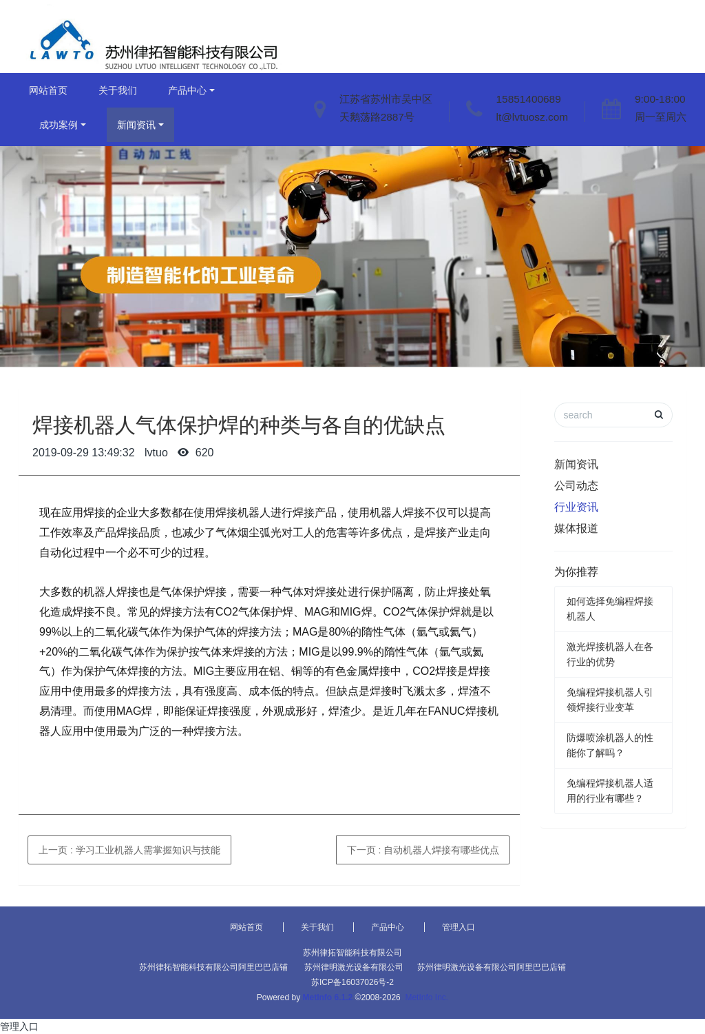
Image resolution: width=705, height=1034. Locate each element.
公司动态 (576, 485)
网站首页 (48, 90)
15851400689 (528, 99)
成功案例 (58, 124)
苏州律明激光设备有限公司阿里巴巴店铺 (491, 967)
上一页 (129, 849)
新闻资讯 (136, 124)
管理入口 (458, 927)
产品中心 (187, 90)
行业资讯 (576, 507)
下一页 (423, 849)
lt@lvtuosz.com (532, 117)
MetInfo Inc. (426, 997)
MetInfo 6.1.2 (328, 997)
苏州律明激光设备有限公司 (353, 967)
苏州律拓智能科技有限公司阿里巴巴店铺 (213, 967)
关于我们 (117, 90)
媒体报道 (576, 528)
